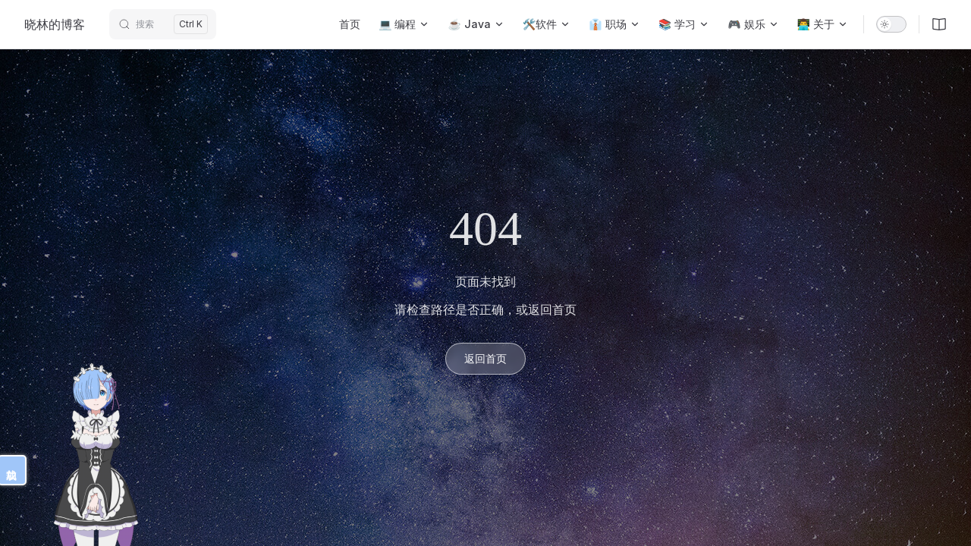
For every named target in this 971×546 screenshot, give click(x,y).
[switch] (891, 24)
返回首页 (485, 358)
